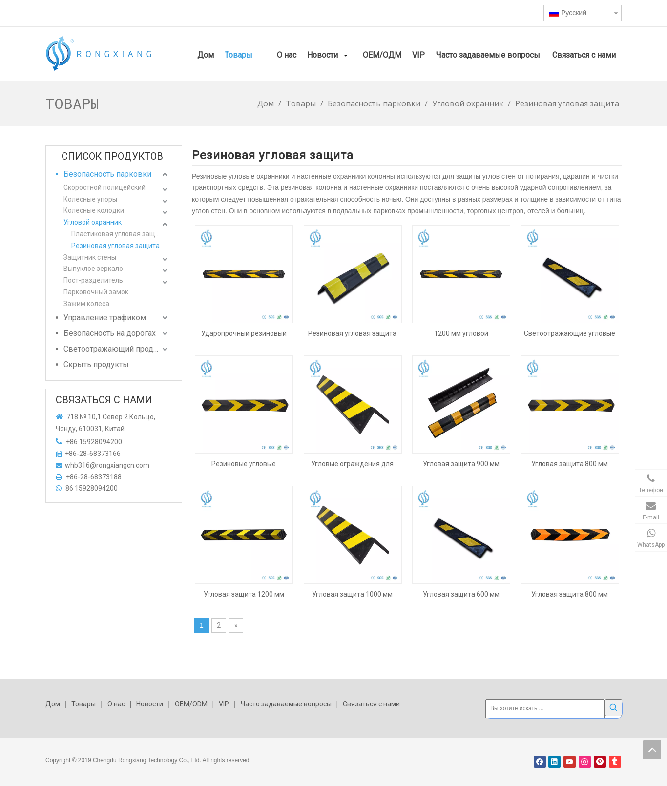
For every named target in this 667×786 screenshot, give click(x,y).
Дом (52, 704)
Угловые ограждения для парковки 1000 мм (352, 464)
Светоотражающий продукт (114, 348)
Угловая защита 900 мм (461, 464)
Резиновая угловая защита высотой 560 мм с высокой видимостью (352, 333)
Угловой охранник (92, 222)
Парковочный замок (95, 292)
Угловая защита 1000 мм (352, 594)
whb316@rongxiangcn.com (107, 465)
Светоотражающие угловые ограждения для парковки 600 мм (569, 333)
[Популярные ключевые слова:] (613, 707)
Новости (149, 704)
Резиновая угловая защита (115, 245)
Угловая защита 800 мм (569, 464)
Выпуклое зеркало (93, 268)
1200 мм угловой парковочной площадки (461, 333)
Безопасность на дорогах (109, 333)
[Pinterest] (600, 760)
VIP (224, 704)
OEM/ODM (191, 704)
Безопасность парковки (107, 174)
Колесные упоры (90, 199)
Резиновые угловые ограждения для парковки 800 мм (244, 464)
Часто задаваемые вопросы (286, 704)
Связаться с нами (371, 704)
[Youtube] (569, 760)
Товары (83, 704)
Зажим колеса (86, 304)
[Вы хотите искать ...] (545, 707)
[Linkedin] (554, 760)
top (652, 749)
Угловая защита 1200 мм (244, 594)
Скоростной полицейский (104, 187)
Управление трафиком (104, 317)
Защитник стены (89, 257)
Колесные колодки (93, 210)
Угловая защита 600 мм (461, 594)
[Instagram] (585, 760)
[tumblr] (615, 760)
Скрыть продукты (96, 364)
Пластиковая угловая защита (119, 234)
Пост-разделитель (93, 280)
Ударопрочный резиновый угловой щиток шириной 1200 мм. (244, 333)
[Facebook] (540, 760)
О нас (116, 704)
